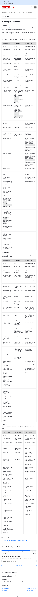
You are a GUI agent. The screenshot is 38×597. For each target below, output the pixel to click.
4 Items (19, 12)
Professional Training (31, 588)
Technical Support (6, 588)
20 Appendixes (12, 12)
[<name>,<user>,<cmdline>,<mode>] (17, 27)
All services (4, 590)
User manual (4, 12)
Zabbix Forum (30, 590)
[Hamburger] (35, 7)
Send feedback (19, 565)
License (26, 596)
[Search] (32, 7)
